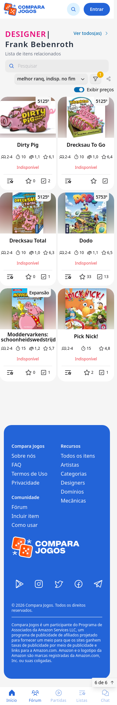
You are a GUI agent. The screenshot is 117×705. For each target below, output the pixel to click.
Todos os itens (78, 455)
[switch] (79, 89)
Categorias (74, 473)
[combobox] (51, 79)
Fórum (19, 507)
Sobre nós (24, 455)
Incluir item (25, 516)
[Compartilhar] (109, 78)
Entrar (97, 9)
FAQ (16, 464)
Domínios (72, 491)
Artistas (70, 464)
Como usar (25, 525)
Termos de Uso (29, 473)
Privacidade (25, 482)
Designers (73, 482)
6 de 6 (104, 682)
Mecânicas (73, 500)
